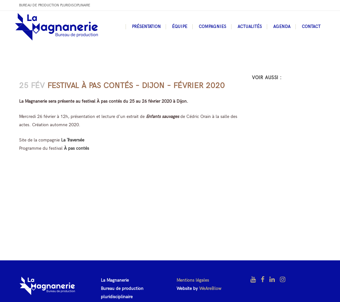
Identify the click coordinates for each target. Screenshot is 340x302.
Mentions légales (193, 280)
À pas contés (76, 148)
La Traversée (72, 140)
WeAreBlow (210, 288)
